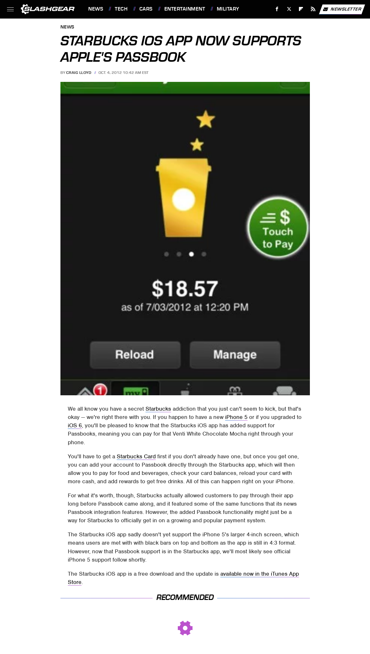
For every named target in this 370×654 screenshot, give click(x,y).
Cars (146, 9)
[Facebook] (277, 9)
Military (228, 9)
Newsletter (342, 9)
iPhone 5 (236, 417)
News (95, 9)
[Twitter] (289, 9)
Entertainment (184, 9)
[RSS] (313, 9)
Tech (121, 9)
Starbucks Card (136, 456)
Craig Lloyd (78, 72)
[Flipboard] (301, 9)
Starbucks (158, 408)
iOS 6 (75, 425)
